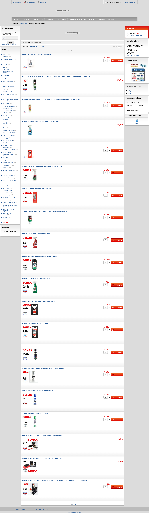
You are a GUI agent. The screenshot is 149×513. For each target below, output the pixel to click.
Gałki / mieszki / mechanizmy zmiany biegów (8, 71)
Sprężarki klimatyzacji (9, 155)
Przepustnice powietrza (6, 118)
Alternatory (6, 57)
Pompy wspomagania (9, 106)
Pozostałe (5, 112)
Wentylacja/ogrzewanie (9, 180)
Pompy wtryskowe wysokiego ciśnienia (8, 109)
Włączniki (5, 185)
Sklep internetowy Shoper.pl (74, 512)
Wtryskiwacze (6, 188)
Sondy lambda (7, 152)
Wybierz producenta (10, 231)
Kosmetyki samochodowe (7, 76)
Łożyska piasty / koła (8, 86)
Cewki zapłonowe (7, 62)
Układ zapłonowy (7, 178)
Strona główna (17, 2)
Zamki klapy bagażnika (9, 197)
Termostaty (6, 167)
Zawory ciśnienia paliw (9, 202)
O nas (17, 509)
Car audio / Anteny (8, 59)
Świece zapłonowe (8, 162)
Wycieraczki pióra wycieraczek (8, 191)
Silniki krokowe (7, 143)
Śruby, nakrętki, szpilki (9, 160)
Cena (42, 46)
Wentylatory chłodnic (8, 183)
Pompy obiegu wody (8, 94)
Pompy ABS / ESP (8, 91)
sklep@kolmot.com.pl (133, 55)
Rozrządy (5, 138)
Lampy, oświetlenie (8, 81)
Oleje (4, 89)
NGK (129, 93)
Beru (129, 92)
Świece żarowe (7, 165)
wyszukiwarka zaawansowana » (10, 44)
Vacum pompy (7, 195)
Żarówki (5, 217)
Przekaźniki (6, 115)
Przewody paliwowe (8, 130)
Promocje (5, 222)
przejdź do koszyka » (136, 35)
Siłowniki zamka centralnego (7, 146)
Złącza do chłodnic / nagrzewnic (8, 210)
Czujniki (5, 64)
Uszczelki (5, 173)
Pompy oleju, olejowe (9, 97)
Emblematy (6, 54)
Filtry (4, 67)
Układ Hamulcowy (8, 175)
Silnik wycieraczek (8, 140)
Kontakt (46, 509)
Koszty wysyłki (35, 509)
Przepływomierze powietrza (7, 122)
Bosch (129, 90)
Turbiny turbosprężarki (9, 170)
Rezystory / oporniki (8, 135)
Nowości (5, 220)
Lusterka (5, 84)
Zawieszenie (6, 200)
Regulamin (24, 509)
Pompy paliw (6, 103)
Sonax (6, 78)
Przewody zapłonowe (9, 132)
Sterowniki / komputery (9, 149)
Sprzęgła (5, 157)
